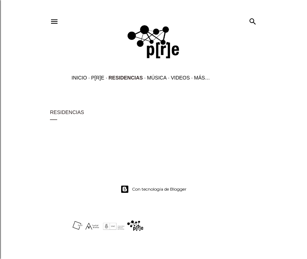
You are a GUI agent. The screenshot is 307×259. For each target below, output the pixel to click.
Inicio (79, 78)
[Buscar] (252, 20)
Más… (202, 78)
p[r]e (97, 78)
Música (156, 78)
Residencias (126, 78)
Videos (180, 78)
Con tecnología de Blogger (153, 189)
